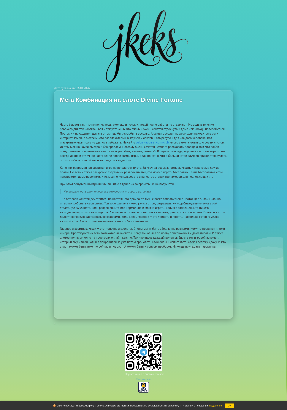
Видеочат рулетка (144, 379)
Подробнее (215, 405)
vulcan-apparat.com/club (152, 142)
